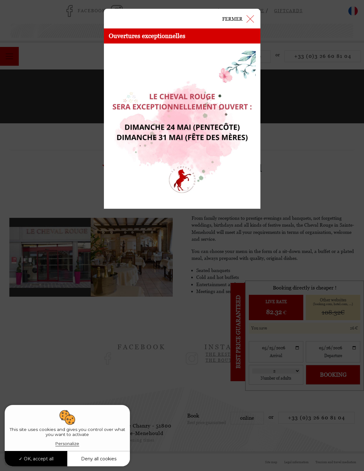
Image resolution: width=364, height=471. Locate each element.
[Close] (237, 18)
